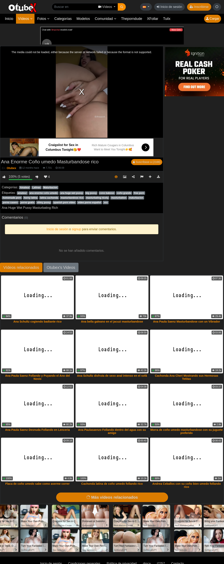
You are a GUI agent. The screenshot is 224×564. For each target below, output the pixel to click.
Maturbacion (50, 187)
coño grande (124, 193)
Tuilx (166, 19)
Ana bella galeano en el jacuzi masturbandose (112, 321)
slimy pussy (44, 202)
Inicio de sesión (169, 6)
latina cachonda (49, 197)
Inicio (9, 19)
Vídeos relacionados (21, 267)
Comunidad (105, 19)
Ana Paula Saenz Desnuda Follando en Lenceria (37, 429)
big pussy (91, 193)
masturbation (118, 197)
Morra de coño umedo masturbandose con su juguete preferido (186, 431)
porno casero (10, 202)
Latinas (36, 187)
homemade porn (12, 197)
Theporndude (131, 19)
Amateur (25, 187)
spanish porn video (64, 202)
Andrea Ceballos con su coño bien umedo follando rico (186, 485)
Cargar (212, 18)
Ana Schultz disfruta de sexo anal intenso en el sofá (112, 375)
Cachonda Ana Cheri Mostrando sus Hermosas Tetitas (186, 377)
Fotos (43, 19)
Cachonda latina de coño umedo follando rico (112, 483)
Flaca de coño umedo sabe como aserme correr (37, 483)
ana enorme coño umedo (44, 193)
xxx (106, 202)
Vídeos (25, 19)
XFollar (152, 19)
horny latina (30, 197)
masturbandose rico (72, 197)
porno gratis (27, 202)
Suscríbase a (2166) (147, 162)
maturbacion (136, 197)
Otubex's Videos (61, 267)
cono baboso (106, 193)
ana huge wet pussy (71, 193)
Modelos (83, 19)
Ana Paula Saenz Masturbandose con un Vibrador (186, 321)
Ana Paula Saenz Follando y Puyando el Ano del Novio (37, 377)
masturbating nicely (97, 197)
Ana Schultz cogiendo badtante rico (37, 321)
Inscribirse (199, 6)
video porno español (89, 202)
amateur (22, 193)
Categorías (63, 19)
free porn (139, 193)
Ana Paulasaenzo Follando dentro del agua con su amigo (112, 431)
